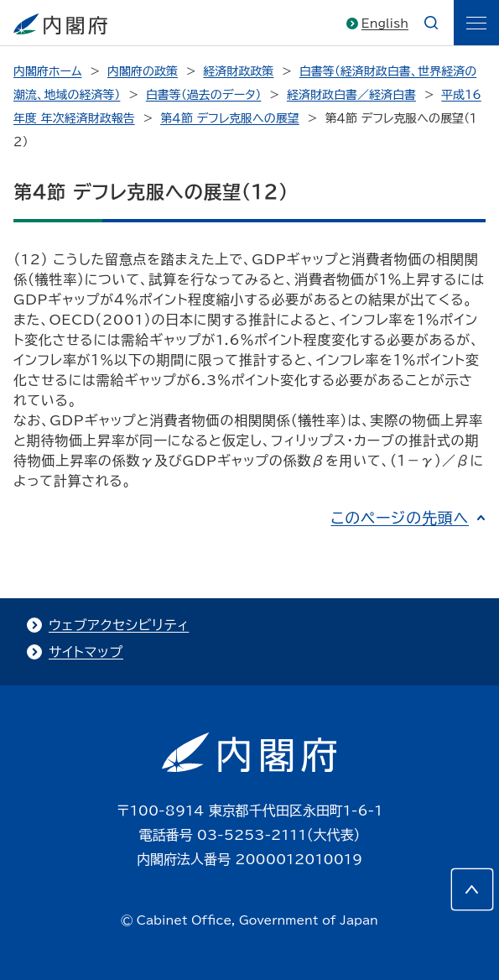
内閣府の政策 (142, 71)
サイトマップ (86, 652)
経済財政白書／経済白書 (351, 95)
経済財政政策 (238, 71)
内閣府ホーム (47, 71)
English (384, 23)
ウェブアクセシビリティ (119, 625)
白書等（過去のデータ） (204, 95)
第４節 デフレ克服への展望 (229, 118)
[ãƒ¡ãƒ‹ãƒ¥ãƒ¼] (476, 22)
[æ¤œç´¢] (431, 22)
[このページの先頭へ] (472, 889)
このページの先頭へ (399, 517)
